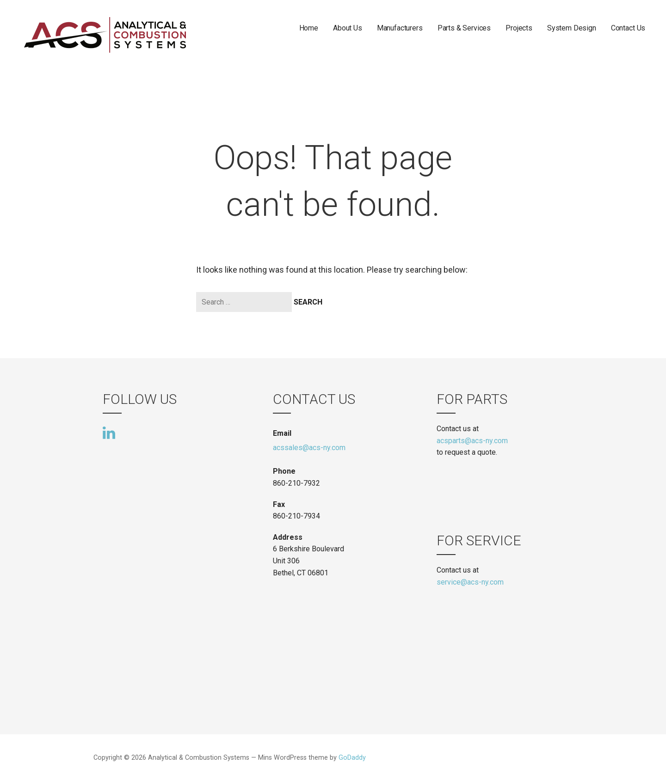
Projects (519, 28)
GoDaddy (352, 758)
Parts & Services (464, 28)
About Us (347, 28)
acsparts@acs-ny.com (472, 440)
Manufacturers (400, 28)
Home (308, 28)
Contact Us (628, 28)
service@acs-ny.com (470, 582)
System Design (571, 28)
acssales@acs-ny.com (309, 447)
